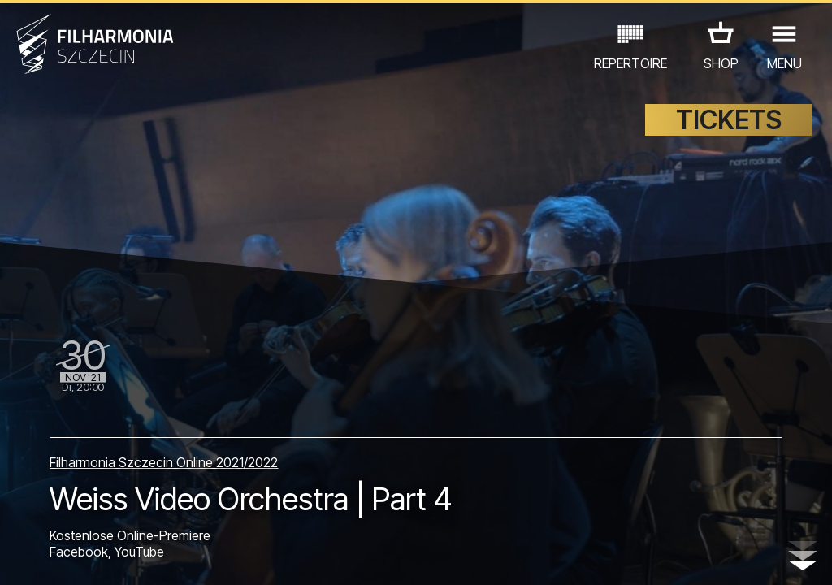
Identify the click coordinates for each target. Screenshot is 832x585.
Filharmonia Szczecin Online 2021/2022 (164, 462)
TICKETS (729, 120)
